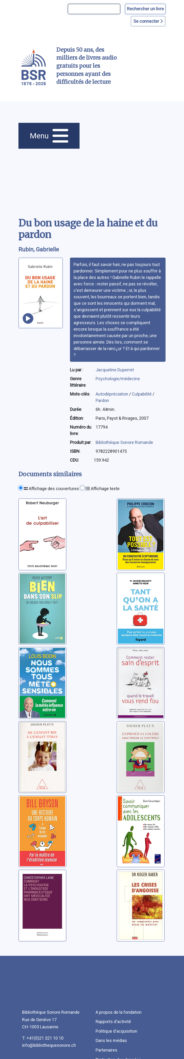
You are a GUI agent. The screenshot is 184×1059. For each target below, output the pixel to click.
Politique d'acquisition (116, 1031)
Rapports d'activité (113, 1021)
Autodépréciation (112, 393)
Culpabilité (142, 393)
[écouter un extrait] (28, 318)
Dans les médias (111, 1040)
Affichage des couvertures (51, 488)
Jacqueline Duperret (115, 369)
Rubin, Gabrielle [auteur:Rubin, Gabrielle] (38, 249)
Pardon (102, 400)
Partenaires (106, 1050)
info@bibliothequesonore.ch (49, 1045)
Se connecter (148, 21)
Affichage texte (103, 488)
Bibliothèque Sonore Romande (124, 442)
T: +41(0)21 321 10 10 (42, 1038)
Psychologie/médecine (118, 378)
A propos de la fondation (119, 1012)
